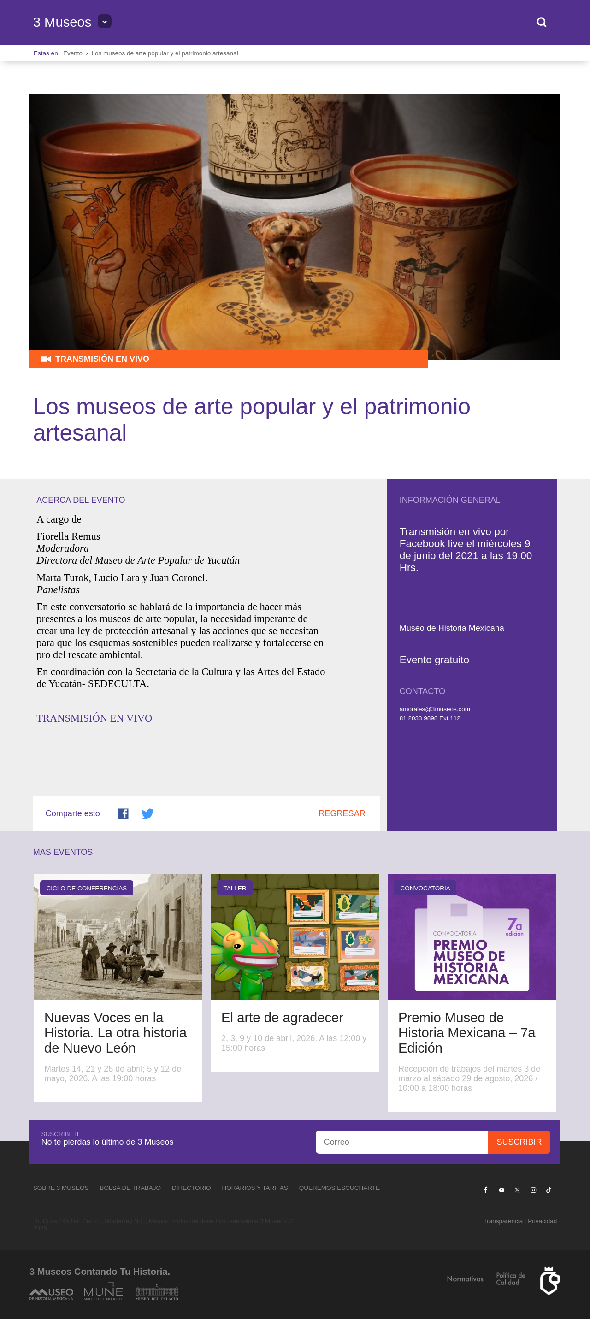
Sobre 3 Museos (61, 1187)
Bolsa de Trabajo (130, 1187)
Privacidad (542, 1221)
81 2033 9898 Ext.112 (430, 718)
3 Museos (62, 22)
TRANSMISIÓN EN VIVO (94, 718)
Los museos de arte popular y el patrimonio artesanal (164, 53)
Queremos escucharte (339, 1187)
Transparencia (503, 1221)
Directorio (191, 1187)
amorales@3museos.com (435, 709)
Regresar (342, 813)
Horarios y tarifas (255, 1187)
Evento (73, 53)
